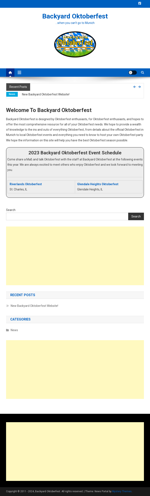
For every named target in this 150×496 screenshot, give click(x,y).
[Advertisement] (75, 256)
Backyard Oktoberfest (75, 16)
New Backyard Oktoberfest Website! (45, 94)
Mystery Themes (122, 491)
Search (10, 210)
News (12, 94)
